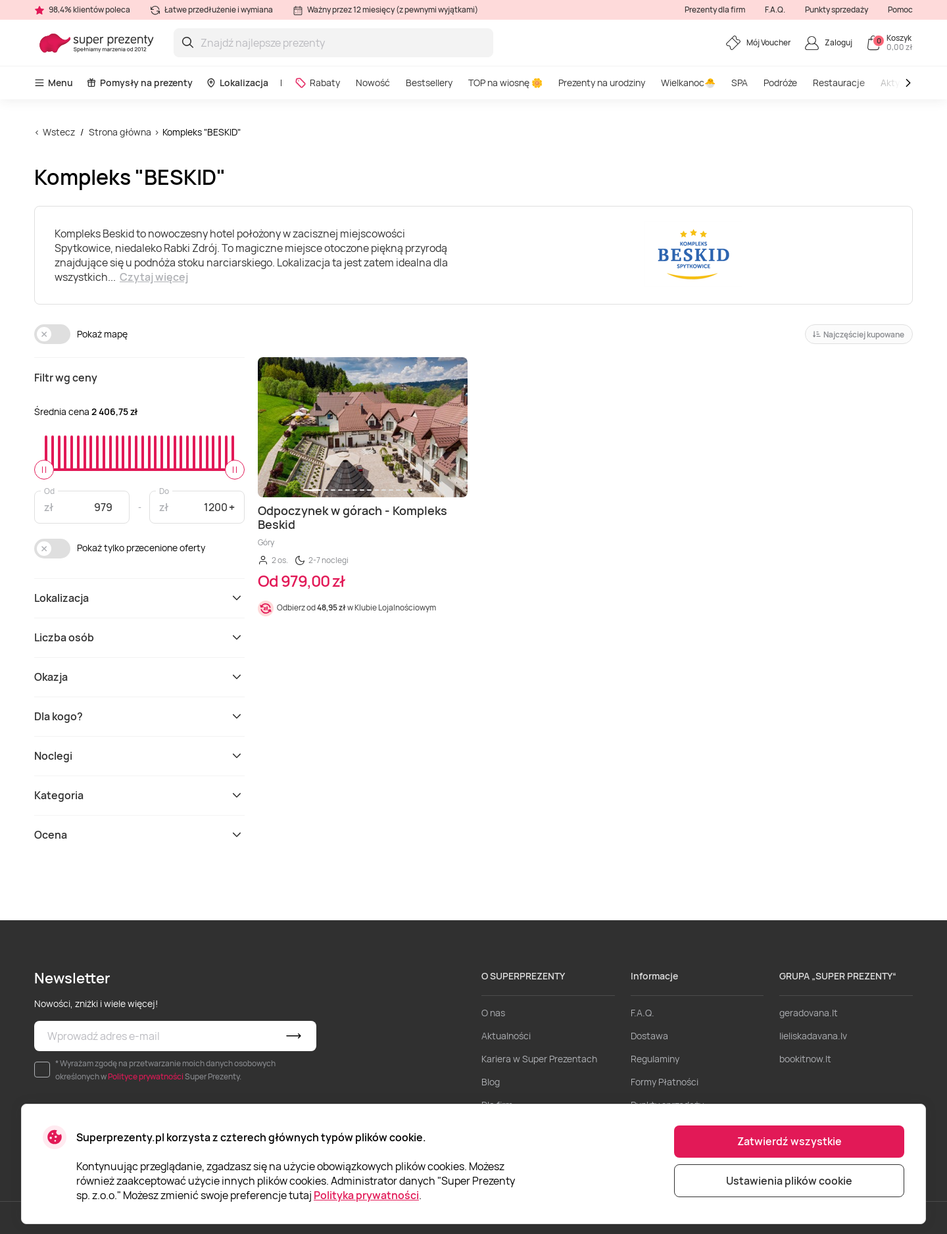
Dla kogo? (139, 716)
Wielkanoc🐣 (688, 82)
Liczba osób (139, 637)
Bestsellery (429, 82)
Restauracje (839, 82)
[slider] (44, 470)
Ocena (139, 835)
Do (164, 490)
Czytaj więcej (154, 277)
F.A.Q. (775, 9)
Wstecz (59, 132)
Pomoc (900, 9)
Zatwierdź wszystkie (789, 1141)
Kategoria (139, 795)
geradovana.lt (808, 1012)
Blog (490, 1081)
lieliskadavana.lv (813, 1035)
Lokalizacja (237, 82)
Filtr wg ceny (65, 377)
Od (49, 490)
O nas (493, 1012)
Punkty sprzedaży (836, 9)
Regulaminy (655, 1058)
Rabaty (317, 82)
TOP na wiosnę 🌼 (505, 82)
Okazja (139, 677)
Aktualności (506, 1035)
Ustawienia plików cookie (789, 1180)
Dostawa (649, 1035)
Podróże (780, 82)
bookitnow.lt (805, 1058)
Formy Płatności (664, 1081)
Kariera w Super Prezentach (539, 1058)
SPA (739, 82)
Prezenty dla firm (715, 9)
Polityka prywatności (366, 1195)
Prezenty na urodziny (601, 82)
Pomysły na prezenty (139, 82)
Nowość (373, 82)
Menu (53, 82)
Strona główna (120, 132)
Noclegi (139, 756)
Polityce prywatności (145, 1076)
